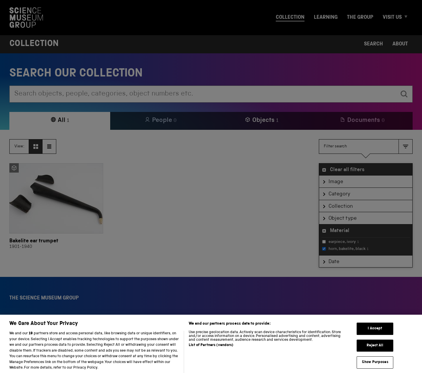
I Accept (375, 334)
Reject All (375, 351)
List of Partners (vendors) (211, 351)
